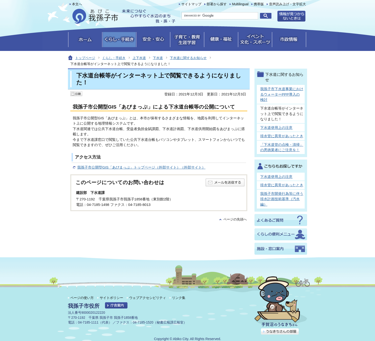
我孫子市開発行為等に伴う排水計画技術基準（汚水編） (281, 199)
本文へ (77, 4)
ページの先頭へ (235, 219)
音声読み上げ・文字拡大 (287, 4)
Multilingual (240, 4)
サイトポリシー (111, 298)
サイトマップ (191, 4)
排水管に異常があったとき (281, 136)
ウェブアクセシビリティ (147, 298)
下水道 (158, 58)
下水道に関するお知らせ (188, 58)
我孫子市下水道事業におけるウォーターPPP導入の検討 (281, 94)
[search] (220, 15)
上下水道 (139, 58)
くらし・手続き (114, 58)
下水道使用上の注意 (276, 128)
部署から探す (217, 4)
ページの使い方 (82, 298)
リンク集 (178, 298)
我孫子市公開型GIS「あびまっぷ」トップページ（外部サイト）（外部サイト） (141, 167)
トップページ (85, 58)
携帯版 (259, 4)
